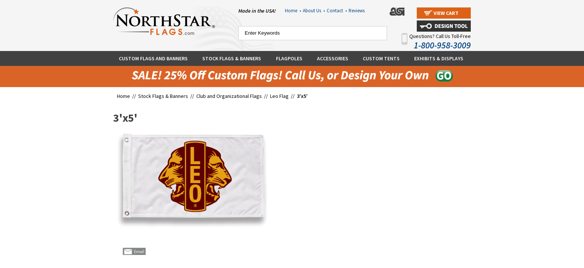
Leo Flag (279, 96)
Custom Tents (381, 58)
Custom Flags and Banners (153, 58)
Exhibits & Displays (438, 58)
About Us (314, 10)
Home (293, 10)
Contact (337, 10)
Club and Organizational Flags (229, 96)
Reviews (357, 10)
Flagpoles (289, 58)
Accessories (332, 58)
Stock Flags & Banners (231, 58)
